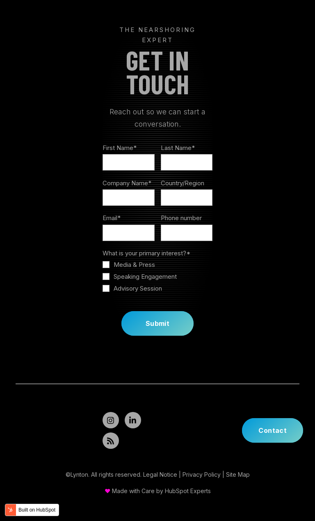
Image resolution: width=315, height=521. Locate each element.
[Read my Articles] (111, 440)
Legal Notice (160, 474)
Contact (272, 430)
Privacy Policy (202, 474)
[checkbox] (157, 276)
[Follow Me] (111, 420)
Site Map (238, 474)
